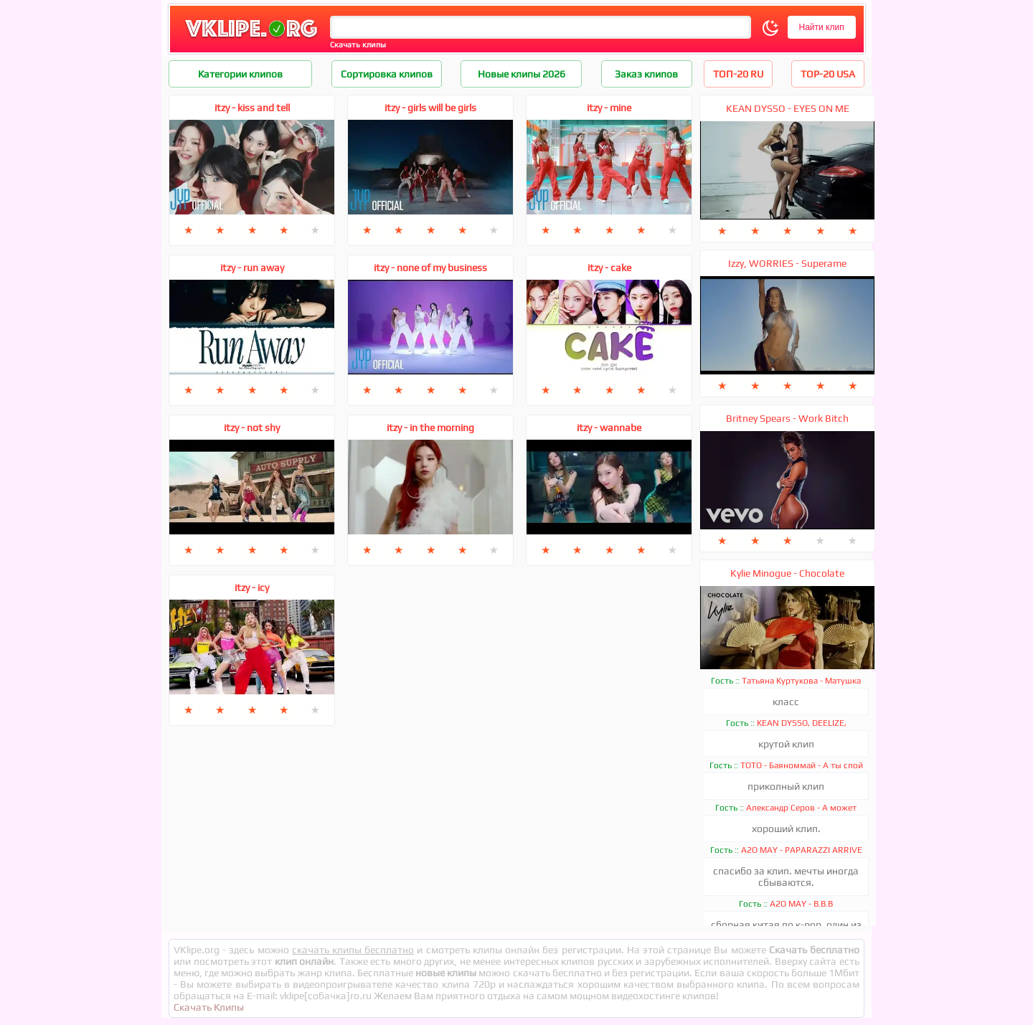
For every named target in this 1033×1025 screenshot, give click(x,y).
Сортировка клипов (387, 74)
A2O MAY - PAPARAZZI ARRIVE (801, 850)
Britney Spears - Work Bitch (787, 418)
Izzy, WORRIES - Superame (787, 263)
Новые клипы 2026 (521, 74)
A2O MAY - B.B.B (801, 904)
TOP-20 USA (828, 74)
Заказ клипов (646, 74)
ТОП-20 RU (738, 74)
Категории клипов (240, 74)
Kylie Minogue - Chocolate (787, 573)
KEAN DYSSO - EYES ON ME (787, 108)
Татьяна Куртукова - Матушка (801, 681)
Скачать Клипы (209, 1007)
